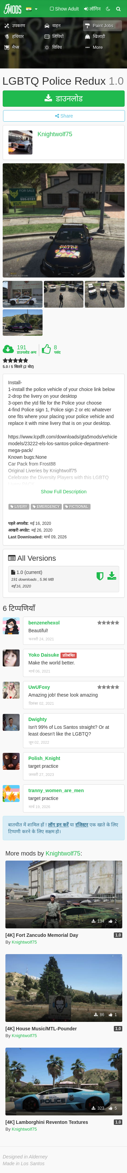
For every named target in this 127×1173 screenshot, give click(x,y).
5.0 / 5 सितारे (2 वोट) (18, 367)
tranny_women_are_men (56, 790)
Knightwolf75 (54, 134)
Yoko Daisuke (43, 655)
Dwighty (37, 719)
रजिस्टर (81, 824)
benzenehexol (44, 622)
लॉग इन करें (58, 824)
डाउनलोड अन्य (26, 352)
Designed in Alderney (25, 1156)
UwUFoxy (39, 687)
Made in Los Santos (24, 1163)
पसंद (57, 352)
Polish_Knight (44, 758)
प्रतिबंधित (68, 655)
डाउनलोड (64, 98)
